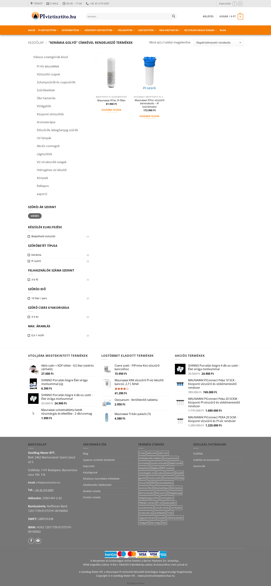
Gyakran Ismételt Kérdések (99, 460)
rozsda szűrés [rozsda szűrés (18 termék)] (162, 507)
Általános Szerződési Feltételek (101, 478)
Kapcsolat (225, 3)
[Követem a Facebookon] (234, 3)
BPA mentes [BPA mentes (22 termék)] (167, 468)
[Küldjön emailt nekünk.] (240, 3)
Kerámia (36, 254)
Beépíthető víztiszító (43, 236)
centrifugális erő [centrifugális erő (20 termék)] (147, 472)
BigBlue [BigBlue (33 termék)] (155, 468)
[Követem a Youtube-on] (38, 541)
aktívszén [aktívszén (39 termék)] (151, 453)
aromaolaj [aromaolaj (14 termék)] (144, 463)
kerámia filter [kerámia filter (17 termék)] (145, 487)
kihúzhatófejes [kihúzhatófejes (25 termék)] (161, 487)
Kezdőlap (36, 42)
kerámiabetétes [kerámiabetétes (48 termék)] (165, 482)
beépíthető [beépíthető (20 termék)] (144, 468)
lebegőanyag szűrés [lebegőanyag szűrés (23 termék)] (149, 497)
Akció (31, 30)
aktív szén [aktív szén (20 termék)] (163, 453)
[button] (208, 16)
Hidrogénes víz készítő (52, 170)
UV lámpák (44, 138)
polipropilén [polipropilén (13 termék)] (170, 502)
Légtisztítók (147, 30)
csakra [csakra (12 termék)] (160, 472)
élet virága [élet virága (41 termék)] (155, 522)
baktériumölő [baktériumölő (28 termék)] (175, 463)
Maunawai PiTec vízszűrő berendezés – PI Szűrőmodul (149, 103)
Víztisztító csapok (48, 74)
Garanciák (199, 466)
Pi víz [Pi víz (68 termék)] (159, 502)
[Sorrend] (218, 42)
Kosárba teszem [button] (111, 110)
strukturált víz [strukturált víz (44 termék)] (145, 512)
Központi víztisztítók (100, 30)
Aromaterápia (46, 122)
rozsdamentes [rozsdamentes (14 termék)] (146, 507)
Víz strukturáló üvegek (200, 30)
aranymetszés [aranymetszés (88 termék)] (171, 458)
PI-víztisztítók (48, 30)
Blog (223, 30)
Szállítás (198, 453)
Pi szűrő (36, 261)
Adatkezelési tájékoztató (97, 484)
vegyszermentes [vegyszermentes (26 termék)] (147, 517)
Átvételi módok (92, 491)
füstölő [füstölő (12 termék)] (179, 472)
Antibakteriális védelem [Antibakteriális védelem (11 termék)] (150, 458)
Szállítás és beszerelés (206, 460)
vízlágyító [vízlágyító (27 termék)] (143, 522)
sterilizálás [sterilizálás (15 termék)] (176, 507)
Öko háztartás (170, 30)
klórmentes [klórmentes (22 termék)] (176, 487)
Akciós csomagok (48, 146)
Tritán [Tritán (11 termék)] (170, 512)
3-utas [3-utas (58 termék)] (142, 453)
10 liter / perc (39, 298)
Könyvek (42, 178)
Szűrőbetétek (71, 30)
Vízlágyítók (126, 30)
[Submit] (173, 16)
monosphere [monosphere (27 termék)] (167, 497)
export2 (42, 194)
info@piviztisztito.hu (48, 482)
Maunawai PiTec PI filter (111, 100)
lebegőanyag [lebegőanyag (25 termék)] (175, 492)
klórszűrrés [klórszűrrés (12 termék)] (161, 492)
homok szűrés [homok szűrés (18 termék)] (155, 477)
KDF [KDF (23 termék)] (153, 482)
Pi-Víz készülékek (48, 66)
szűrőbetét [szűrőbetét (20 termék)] (159, 512)
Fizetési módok (92, 497)
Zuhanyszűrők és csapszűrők (56, 82)
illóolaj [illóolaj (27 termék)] (180, 477)
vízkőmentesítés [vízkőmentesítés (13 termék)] (175, 517)
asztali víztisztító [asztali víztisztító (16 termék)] (159, 463)
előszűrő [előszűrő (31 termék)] (170, 472)
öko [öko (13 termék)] (164, 522)
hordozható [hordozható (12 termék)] (169, 477)
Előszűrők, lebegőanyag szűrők (57, 130)
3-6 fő (34, 279)
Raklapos (43, 186)
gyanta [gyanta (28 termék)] (142, 477)
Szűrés (35, 215)
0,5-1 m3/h (37, 335)
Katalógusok (90, 472)
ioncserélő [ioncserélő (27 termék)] (144, 482)
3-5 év (34, 316)
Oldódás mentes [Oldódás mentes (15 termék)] (147, 502)
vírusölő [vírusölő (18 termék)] (161, 517)
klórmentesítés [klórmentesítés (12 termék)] (146, 492)
